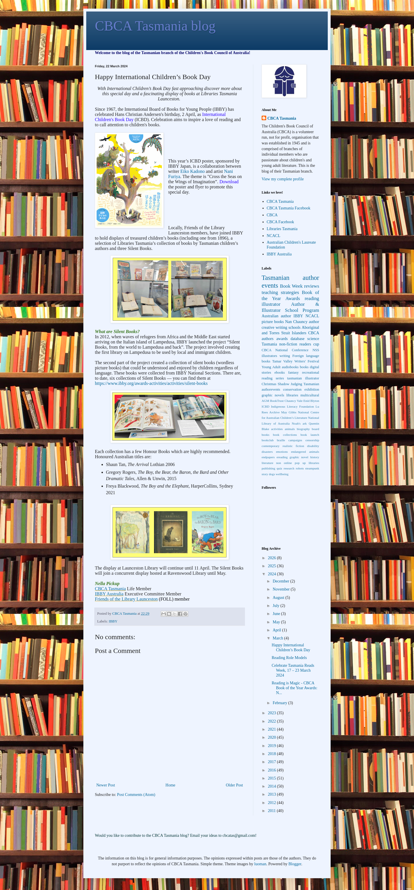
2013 (272, 794)
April (277, 630)
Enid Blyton (311, 400)
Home (170, 785)
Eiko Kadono (192, 171)
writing (284, 356)
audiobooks (290, 367)
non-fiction (288, 344)
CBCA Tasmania (110, 588)
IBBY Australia (109, 593)
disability (313, 446)
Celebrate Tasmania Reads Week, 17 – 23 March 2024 (293, 670)
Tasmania (269, 344)
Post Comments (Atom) (136, 794)
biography (303, 429)
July (276, 605)
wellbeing (282, 474)
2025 (272, 566)
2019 (272, 746)
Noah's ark (299, 423)
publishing (268, 468)
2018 (272, 754)
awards (282, 339)
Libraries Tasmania (282, 229)
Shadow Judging (290, 384)
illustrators (269, 356)
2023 (272, 713)
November (282, 589)
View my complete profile (283, 179)
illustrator (271, 304)
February (280, 703)
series (280, 378)
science (313, 339)
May (277, 622)
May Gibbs (288, 412)
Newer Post (105, 785)
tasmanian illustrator (303, 378)
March (278, 638)
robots (300, 468)
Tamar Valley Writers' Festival (295, 361)
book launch (309, 434)
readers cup (309, 344)
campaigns (295, 440)
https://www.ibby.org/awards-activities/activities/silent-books (151, 383)
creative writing (274, 327)
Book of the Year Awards (290, 295)
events (270, 285)
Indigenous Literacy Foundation (292, 406)
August (279, 597)
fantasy (293, 372)
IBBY (113, 621)
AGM (265, 400)
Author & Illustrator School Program (290, 307)
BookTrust (276, 400)
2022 (272, 721)
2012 (272, 803)
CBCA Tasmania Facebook (288, 208)
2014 (272, 786)
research (288, 468)
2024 (272, 574)
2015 (272, 778)
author (314, 322)
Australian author (276, 316)
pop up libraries (307, 463)
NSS (316, 350)
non (278, 463)
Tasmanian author (290, 277)
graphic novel (299, 457)
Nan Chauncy (296, 322)
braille (281, 440)
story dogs (268, 474)
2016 (272, 770)
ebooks (280, 372)
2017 (272, 762)
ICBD (265, 406)
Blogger (294, 864)
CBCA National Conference (285, 350)
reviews (311, 286)
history (314, 457)
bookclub (268, 440)
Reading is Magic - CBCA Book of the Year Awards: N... (294, 688)
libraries (292, 395)
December (281, 581)
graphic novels (273, 395)
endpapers (268, 457)
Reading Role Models (289, 658)
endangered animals (305, 451)
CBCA (272, 215)
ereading (282, 457)
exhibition (311, 389)
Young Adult (271, 367)
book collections (285, 434)
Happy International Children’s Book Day (291, 647)
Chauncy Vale (294, 400)
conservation (292, 389)
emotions (282, 451)
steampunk (312, 468)
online (288, 463)
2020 (272, 737)
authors (267, 339)
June (277, 614)
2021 (272, 729)
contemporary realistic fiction (283, 446)
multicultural (309, 395)
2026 (272, 558)
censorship (312, 440)
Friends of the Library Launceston (126, 599)
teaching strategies (280, 292)
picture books (273, 322)
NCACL (273, 236)
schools (294, 327)
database (297, 339)
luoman (260, 864)
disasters (267, 451)
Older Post (234, 785)
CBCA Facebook (280, 222)
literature (267, 463)
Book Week (291, 286)
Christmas (269, 384)
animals (290, 429)
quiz (279, 468)
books (304, 367)
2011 (272, 811)
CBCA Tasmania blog (155, 25)
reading (312, 298)
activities (277, 429)
